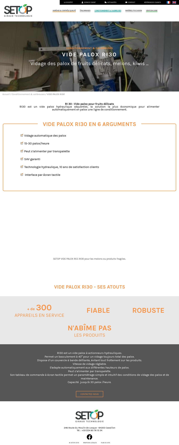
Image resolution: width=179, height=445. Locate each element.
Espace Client (89, 2)
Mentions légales (90, 443)
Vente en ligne (151, 11)
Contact (130, 2)
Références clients (152, 2)
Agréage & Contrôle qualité (64, 11)
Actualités (110, 2)
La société (68, 2)
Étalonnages (85, 11)
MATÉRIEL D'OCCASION (133, 11)
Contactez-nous (89, 394)
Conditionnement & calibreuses (108, 11)
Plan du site (105, 443)
